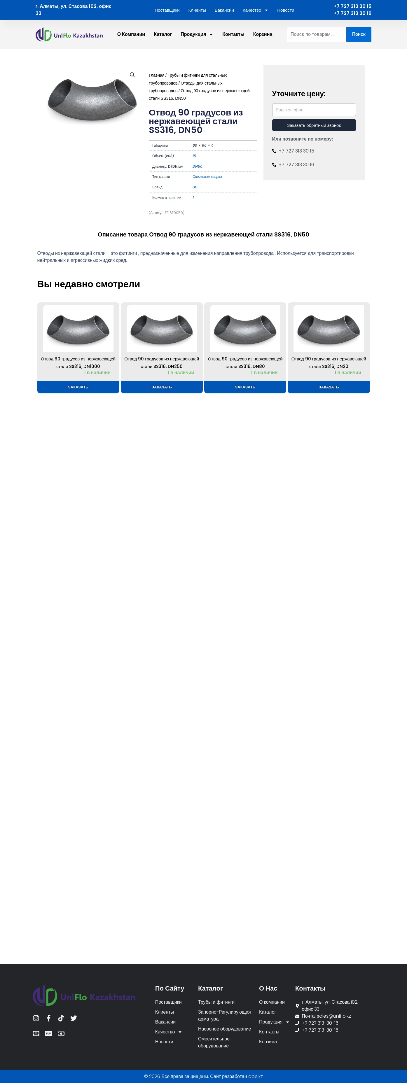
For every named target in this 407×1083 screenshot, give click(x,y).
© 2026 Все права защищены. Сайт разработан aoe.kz (203, 1076)
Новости (285, 10)
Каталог (163, 34)
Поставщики (167, 10)
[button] (132, 75)
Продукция (197, 34)
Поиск (359, 34)
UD (195, 187)
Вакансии (224, 10)
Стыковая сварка (207, 176)
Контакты (233, 34)
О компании (131, 34)
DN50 (197, 166)
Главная (156, 75)
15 (194, 155)
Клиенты (197, 10)
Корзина (262, 34)
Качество (255, 10)
